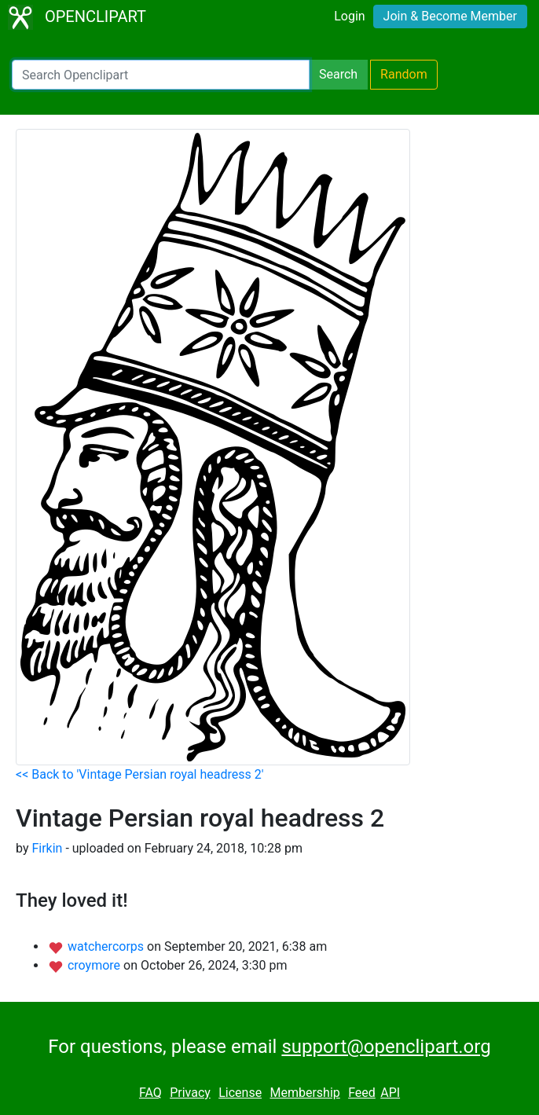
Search (338, 74)
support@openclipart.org (385, 1047)
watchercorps (107, 946)
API (390, 1092)
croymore (95, 965)
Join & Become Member (450, 16)
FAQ (150, 1092)
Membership (304, 1092)
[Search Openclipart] (161, 75)
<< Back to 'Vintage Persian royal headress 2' (140, 774)
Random (403, 74)
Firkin (46, 848)
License (240, 1092)
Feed (362, 1092)
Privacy (190, 1092)
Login (349, 16)
